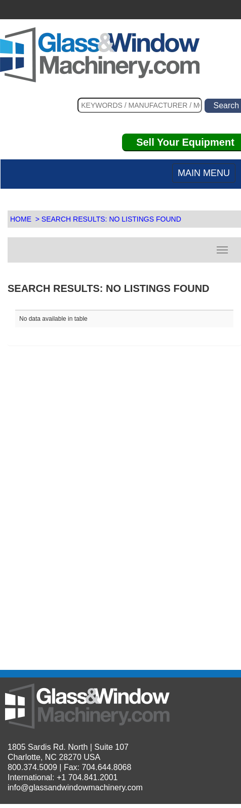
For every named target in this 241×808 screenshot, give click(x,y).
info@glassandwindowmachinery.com (75, 787)
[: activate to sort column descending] (179, 306)
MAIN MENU (204, 173)
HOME (20, 219)
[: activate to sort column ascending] (70, 306)
